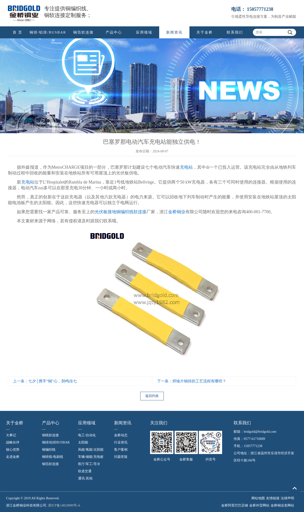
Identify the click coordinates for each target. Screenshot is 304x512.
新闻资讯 (174, 32)
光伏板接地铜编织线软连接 (120, 211)
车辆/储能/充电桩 (90, 457)
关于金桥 (204, 32)
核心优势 (12, 449)
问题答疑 (121, 457)
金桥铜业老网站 (282, 505)
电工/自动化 (87, 435)
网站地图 (258, 498)
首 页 (17, 32)
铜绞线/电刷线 (52, 457)
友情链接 (273, 498)
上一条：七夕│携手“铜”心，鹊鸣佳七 (45, 381)
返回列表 (152, 396)
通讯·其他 (85, 478)
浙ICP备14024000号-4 (63, 505)
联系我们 (235, 32)
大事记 (11, 435)
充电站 (186, 167)
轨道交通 (84, 471)
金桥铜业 (176, 211)
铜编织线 (48, 449)
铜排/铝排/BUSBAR (48, 32)
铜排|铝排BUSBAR (56, 442)
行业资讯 (121, 442)
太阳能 (83, 442)
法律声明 (287, 498)
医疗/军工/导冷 (89, 464)
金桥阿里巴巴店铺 (234, 505)
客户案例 (121, 449)
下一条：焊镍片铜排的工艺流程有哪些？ (191, 381)
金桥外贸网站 (259, 505)
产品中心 (114, 32)
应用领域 (144, 32)
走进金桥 (12, 457)
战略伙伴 (12, 442)
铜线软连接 (50, 435)
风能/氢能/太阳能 (90, 449)
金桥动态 (121, 435)
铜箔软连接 (83, 32)
